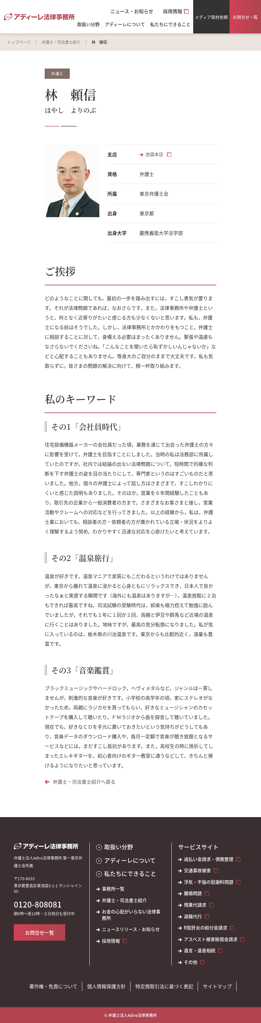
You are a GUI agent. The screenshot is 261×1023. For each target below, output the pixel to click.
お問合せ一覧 (245, 17)
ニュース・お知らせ (131, 11)
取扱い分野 (88, 24)
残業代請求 (195, 905)
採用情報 (172, 11)
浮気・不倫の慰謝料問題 (208, 882)
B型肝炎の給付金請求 (205, 928)
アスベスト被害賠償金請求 (211, 939)
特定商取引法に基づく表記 (164, 986)
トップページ (19, 42)
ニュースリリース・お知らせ (131, 929)
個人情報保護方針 (106, 986)
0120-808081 (38, 904)
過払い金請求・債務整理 (208, 859)
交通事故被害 (197, 870)
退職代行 (193, 916)
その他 (190, 962)
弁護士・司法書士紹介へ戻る (84, 781)
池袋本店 (154, 154)
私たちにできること (130, 874)
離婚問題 (193, 893)
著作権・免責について (53, 986)
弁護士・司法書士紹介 (61, 42)
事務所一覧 (113, 889)
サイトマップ (217, 986)
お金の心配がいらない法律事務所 (131, 914)
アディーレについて (130, 860)
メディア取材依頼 (211, 17)
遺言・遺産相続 (199, 950)
